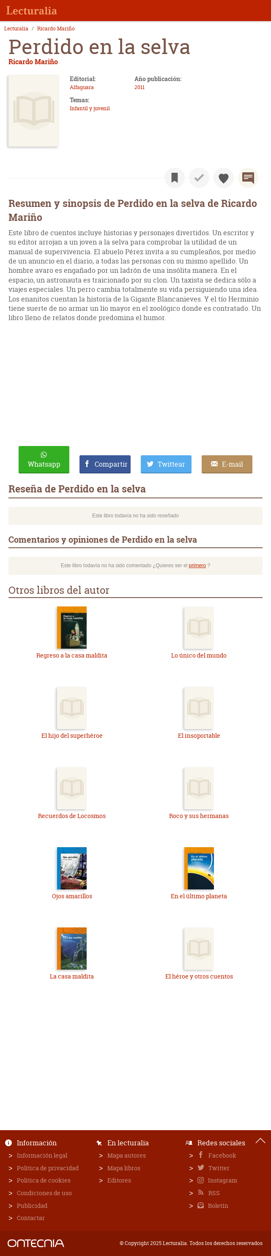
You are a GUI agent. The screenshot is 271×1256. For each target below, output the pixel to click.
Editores (119, 1180)
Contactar (31, 1218)
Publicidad (32, 1206)
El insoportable (199, 735)
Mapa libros (123, 1168)
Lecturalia (16, 28)
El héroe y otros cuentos (199, 976)
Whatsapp (44, 464)
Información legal (42, 1155)
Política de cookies (44, 1180)
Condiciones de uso (44, 1193)
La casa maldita (72, 976)
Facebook (221, 1155)
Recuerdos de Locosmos (72, 816)
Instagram (222, 1180)
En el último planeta (199, 896)
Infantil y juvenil (90, 108)
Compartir (111, 464)
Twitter (218, 1168)
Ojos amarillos (72, 896)
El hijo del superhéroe (72, 735)
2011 (139, 87)
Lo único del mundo (199, 655)
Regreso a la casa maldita (71, 655)
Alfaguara (82, 87)
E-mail (232, 464)
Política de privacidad (48, 1168)
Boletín (217, 1206)
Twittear (171, 464)
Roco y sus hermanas (199, 816)
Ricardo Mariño (56, 28)
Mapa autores (126, 1155)
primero (197, 565)
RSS (213, 1193)
